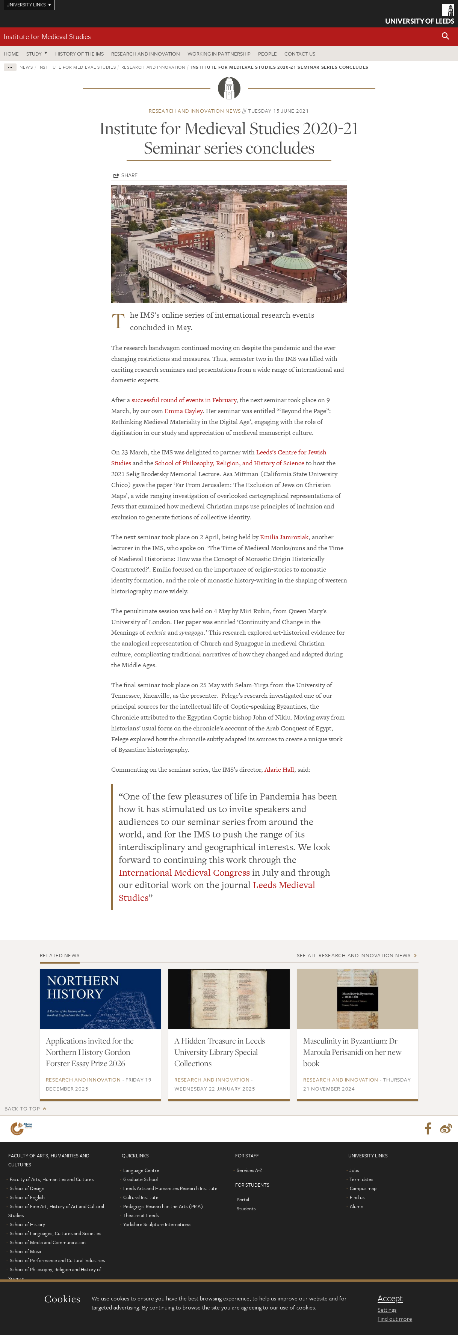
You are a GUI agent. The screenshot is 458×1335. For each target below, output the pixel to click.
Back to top (22, 1108)
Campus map (363, 1188)
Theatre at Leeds (141, 1215)
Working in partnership (219, 53)
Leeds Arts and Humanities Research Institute (170, 1188)
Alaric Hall (279, 769)
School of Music (26, 1251)
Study (34, 53)
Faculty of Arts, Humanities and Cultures (52, 1179)
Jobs (354, 1170)
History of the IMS (79, 53)
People (267, 53)
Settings (387, 1309)
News (26, 66)
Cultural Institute (141, 1197)
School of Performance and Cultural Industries (57, 1260)
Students (246, 1208)
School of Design (27, 1188)
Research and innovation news (195, 111)
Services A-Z (249, 1170)
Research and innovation (145, 53)
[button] (445, 36)
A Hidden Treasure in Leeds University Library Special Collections (219, 1052)
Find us (357, 1197)
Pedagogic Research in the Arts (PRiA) (163, 1206)
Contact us (299, 53)
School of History (27, 1224)
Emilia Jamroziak (284, 537)
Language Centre (141, 1170)
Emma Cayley (184, 410)
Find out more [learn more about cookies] (395, 1318)
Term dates (361, 1179)
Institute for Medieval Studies (47, 36)
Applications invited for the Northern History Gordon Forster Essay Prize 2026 (90, 1052)
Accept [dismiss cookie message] (390, 1298)
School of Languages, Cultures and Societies (55, 1233)
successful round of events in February (184, 399)
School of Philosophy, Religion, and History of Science (229, 463)
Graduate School (140, 1179)
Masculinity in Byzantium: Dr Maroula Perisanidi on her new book (352, 1052)
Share (129, 175)
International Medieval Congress (184, 872)
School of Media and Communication (48, 1242)
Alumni (357, 1206)
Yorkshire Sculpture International (157, 1224)
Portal (243, 1199)
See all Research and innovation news (354, 955)
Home (11, 53)
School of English (27, 1197)
